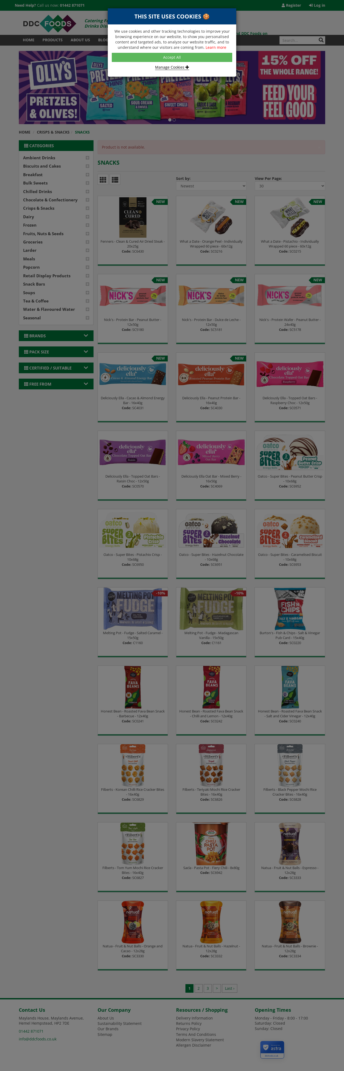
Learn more (216, 47)
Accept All (172, 57)
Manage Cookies (172, 67)
